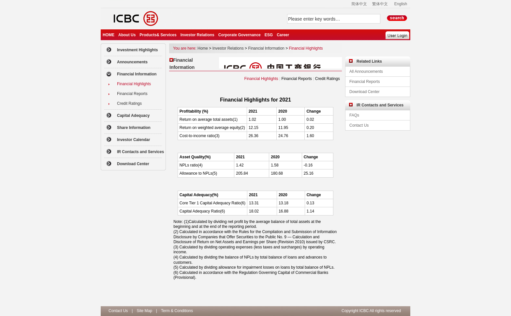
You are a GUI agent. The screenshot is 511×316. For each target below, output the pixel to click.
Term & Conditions (177, 310)
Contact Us (118, 310)
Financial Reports (296, 78)
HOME (108, 35)
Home (202, 48)
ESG (269, 35)
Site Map (144, 310)
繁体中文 (380, 4)
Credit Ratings (327, 78)
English (400, 4)
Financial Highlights (306, 48)
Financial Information (266, 48)
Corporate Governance (239, 35)
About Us (127, 35)
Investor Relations (197, 35)
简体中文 (359, 4)
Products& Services (157, 35)
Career (283, 35)
